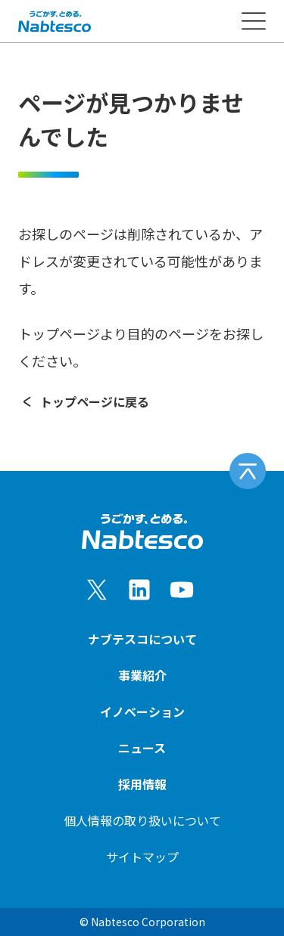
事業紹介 (142, 675)
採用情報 (142, 784)
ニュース (142, 748)
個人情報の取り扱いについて (142, 820)
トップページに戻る (83, 401)
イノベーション (142, 711)
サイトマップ (142, 857)
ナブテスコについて (142, 639)
